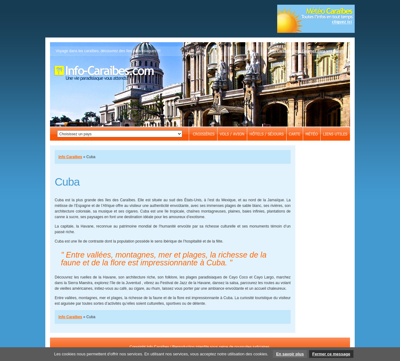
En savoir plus (290, 354)
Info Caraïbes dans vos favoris (319, 51)
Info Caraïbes (281, 51)
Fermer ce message (331, 354)
